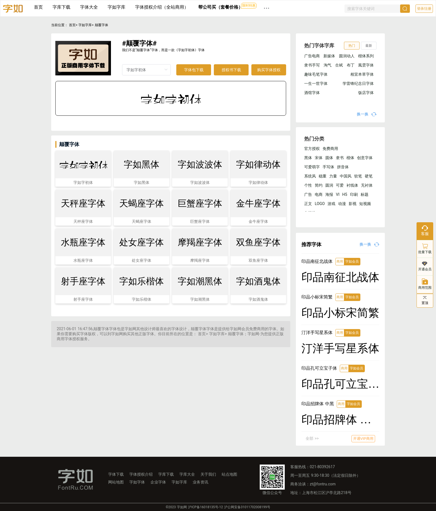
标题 (364, 194)
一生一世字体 (316, 83)
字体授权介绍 (141, 474)
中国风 (345, 176)
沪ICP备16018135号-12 (205, 507)
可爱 (340, 185)
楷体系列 (366, 56)
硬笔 (369, 176)
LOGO (320, 203)
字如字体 (137, 482)
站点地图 (229, 474)
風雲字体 (366, 65)
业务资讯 (200, 482)
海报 (329, 194)
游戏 (331, 203)
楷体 (350, 157)
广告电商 (312, 56)
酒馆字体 (312, 92)
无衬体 (367, 185)
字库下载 (61, 7)
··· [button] (267, 8)
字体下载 (116, 474)
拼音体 (343, 167)
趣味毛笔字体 (316, 74)
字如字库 (116, 7)
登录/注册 (424, 9)
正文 (308, 203)
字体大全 (89, 7)
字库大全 (187, 474)
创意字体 (365, 157)
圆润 (329, 185)
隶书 (340, 157)
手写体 (328, 167)
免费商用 (330, 148)
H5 (344, 194)
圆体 (329, 157)
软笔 (358, 176)
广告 (308, 194)
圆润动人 (347, 56)
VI (338, 194)
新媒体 (329, 56)
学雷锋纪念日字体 (358, 83)
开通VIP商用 (363, 438)
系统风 (310, 176)
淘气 (327, 65)
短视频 (365, 203)
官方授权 (312, 148)
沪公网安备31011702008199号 (247, 507)
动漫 (342, 203)
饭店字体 (366, 92)
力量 (333, 176)
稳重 (322, 176)
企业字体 (158, 482)
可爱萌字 (312, 167)
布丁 (351, 65)
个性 (308, 185)
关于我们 (208, 474)
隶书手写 (312, 65)
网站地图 (116, 482)
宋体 (319, 157)
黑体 (308, 157)
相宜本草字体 (362, 74)
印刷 (354, 194)
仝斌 (339, 65)
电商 (319, 194)
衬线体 (352, 185)
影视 (352, 203)
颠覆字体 (101, 25)
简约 (319, 185)
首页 (38, 7)
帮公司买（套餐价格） (220, 7)
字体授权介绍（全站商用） (162, 7)
